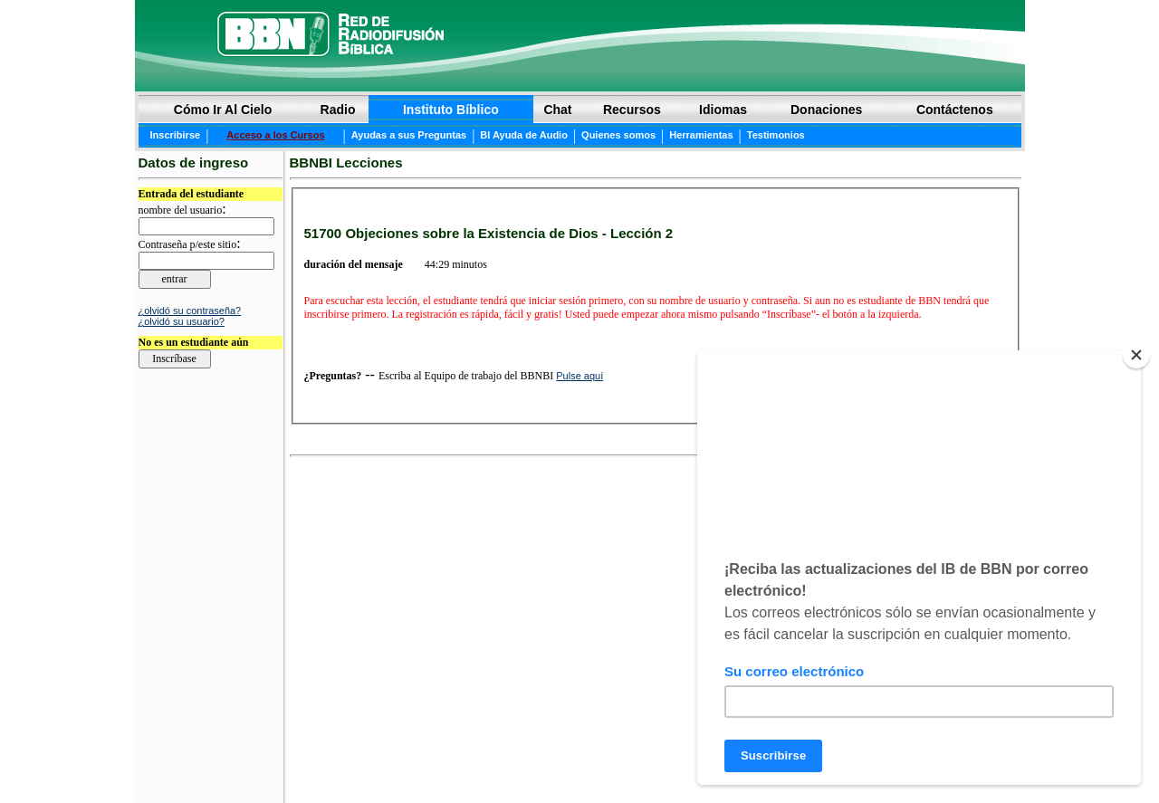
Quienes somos (618, 134)
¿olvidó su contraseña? (190, 310)
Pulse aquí (579, 375)
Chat (557, 109)
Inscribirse (175, 134)
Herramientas (701, 134)
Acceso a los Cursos (275, 134)
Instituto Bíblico (451, 109)
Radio (338, 109)
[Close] (1136, 354)
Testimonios (776, 134)
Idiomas (723, 109)
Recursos (632, 109)
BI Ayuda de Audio (524, 134)
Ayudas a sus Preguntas (408, 134)
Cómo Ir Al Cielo (223, 109)
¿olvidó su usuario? (182, 321)
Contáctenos (954, 109)
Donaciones (826, 109)
